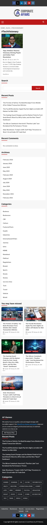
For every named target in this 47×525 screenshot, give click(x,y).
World (5, 297)
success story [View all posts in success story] (7, 45)
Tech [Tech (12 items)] (4, 498)
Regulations (7, 262)
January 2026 (7, 163)
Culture (5, 223)
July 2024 (6, 182)
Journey (5, 243)
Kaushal (6, 332)
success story (7, 282)
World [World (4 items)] (25, 498)
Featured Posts (8, 227)
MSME (5, 250)
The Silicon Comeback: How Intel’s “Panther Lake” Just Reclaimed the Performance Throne (21, 125)
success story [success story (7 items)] (36, 494)
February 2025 (8, 175)
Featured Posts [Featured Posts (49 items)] (37, 482)
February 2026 (8, 160)
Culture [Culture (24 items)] (27, 482)
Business (6, 211)
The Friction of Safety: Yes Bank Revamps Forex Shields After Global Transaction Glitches (22, 104)
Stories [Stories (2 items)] (27, 494)
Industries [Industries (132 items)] (13, 486)
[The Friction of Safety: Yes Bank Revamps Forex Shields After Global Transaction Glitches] (12, 314)
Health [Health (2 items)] (5, 486)
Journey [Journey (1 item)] (37, 486)
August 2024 (7, 179)
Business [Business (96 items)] (5, 482)
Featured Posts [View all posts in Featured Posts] (36, 318)
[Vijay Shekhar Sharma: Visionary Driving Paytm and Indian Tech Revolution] (12, 41)
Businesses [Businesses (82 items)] (14, 482)
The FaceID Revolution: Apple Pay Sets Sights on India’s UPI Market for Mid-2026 (23, 110)
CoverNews (30, 522)
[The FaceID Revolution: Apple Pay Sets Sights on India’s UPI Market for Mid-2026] (35, 314)
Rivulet (5, 266)
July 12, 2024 (13, 59)
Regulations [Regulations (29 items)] (36, 490)
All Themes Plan (9, 433)
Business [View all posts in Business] (5, 318)
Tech (4, 285)
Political (5, 258)
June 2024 (6, 186)
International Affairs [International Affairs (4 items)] (26, 486)
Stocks (5, 274)
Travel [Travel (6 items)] (11, 498)
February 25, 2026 (37, 364)
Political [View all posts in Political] (12, 388)
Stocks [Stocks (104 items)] (20, 494)
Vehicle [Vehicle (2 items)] (18, 498)
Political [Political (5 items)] (27, 490)
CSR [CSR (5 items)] (21, 482)
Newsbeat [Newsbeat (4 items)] (18, 490)
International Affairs (10, 239)
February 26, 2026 (15, 332)
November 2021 (8, 194)
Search (4, 81)
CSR (4, 219)
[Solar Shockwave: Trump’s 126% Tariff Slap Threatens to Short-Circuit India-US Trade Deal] (12, 383)
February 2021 (8, 198)
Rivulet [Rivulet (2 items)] (5, 494)
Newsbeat (6, 254)
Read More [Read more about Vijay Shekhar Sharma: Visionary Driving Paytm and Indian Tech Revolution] (6, 74)
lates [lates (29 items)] (5, 490)
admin (5, 59)
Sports (5, 270)
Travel (5, 289)
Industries (6, 235)
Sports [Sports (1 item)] (13, 494)
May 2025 (6, 171)
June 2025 (6, 167)
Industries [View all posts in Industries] (12, 318)
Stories (5, 278)
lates (4, 246)
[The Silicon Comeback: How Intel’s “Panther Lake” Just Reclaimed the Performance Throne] (35, 346)
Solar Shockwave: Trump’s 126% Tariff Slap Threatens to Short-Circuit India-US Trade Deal (22, 131)
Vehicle (5, 293)
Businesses (6, 215)
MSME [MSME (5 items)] (11, 490)
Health (5, 231)
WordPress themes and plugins (27, 424)
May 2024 (6, 190)
